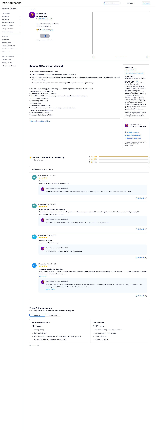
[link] (11, 8)
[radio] (37, 315)
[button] (137, 81)
